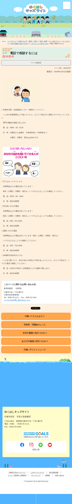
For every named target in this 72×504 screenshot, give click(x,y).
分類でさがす (22, 41)
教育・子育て (33, 41)
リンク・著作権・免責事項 (17, 475)
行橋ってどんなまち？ (35, 316)
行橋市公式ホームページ (17, 472)
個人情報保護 (53, 472)
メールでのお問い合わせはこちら (17, 300)
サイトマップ (35, 475)
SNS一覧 (36, 449)
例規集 (47, 475)
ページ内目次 (36, 63)
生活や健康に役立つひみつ (20, 43)
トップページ (12, 41)
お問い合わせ (59, 475)
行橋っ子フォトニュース (35, 350)
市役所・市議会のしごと (35, 325)
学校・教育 (43, 41)
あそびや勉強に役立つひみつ (35, 341)
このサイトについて (37, 472)
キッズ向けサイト (55, 41)
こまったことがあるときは (39, 43)
